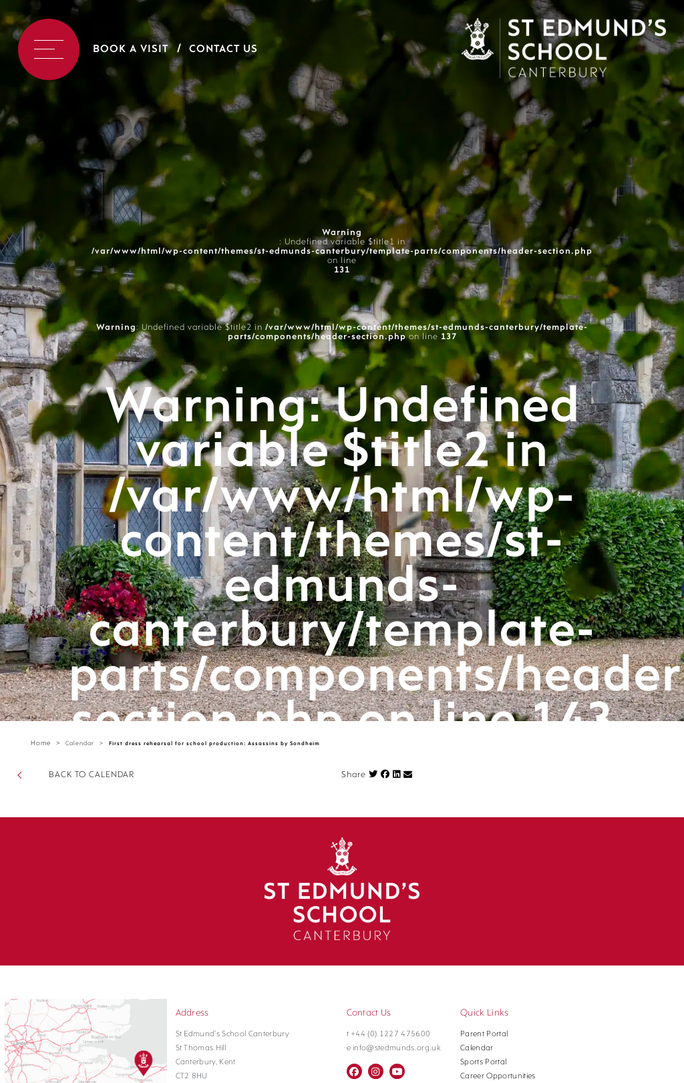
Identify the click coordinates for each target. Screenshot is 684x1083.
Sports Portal (483, 1062)
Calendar (79, 743)
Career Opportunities (498, 1076)
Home (41, 743)
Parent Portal (484, 1034)
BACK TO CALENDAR (91, 775)
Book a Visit (130, 49)
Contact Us (223, 49)
